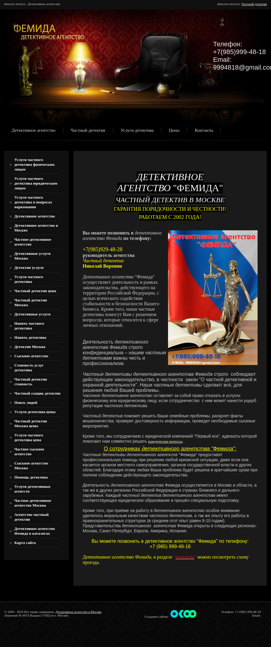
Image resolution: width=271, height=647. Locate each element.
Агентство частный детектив (31, 517)
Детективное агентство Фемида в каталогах (34, 531)
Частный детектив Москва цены (30, 423)
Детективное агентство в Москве (36, 227)
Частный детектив (254, 4)
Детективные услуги (32, 314)
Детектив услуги (29, 267)
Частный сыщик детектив (37, 393)
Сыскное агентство (31, 356)
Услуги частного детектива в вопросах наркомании (33, 202)
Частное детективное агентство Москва (32, 503)
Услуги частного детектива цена (28, 437)
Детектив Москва (29, 346)
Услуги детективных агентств (32, 488)
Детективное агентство (34, 130)
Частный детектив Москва (30, 302)
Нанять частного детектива (29, 325)
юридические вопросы (165, 441)
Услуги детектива (137, 130)
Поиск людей (25, 402)
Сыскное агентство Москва (31, 465)
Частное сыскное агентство (29, 451)
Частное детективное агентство (32, 241)
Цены (174, 130)
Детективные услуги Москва (32, 255)
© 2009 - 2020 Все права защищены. (29, 612)
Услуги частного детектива (28, 279)
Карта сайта (25, 542)
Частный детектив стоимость (30, 381)
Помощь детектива (31, 477)
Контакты (204, 130)
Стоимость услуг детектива (29, 367)
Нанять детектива (30, 337)
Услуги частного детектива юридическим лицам (35, 183)
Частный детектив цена (35, 291)
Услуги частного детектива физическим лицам (34, 164)
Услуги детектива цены (35, 412)
